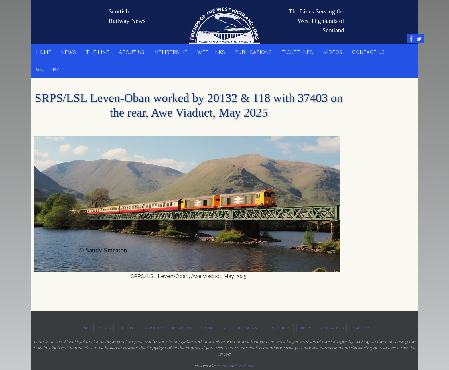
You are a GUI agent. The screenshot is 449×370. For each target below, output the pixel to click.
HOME (85, 328)
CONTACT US (332, 328)
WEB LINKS (215, 328)
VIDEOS (306, 328)
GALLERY (361, 328)
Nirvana (223, 365)
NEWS (105, 328)
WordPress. (244, 365)
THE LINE (128, 328)
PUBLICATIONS (247, 328)
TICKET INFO (280, 328)
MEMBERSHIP (184, 328)
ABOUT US (154, 328)
